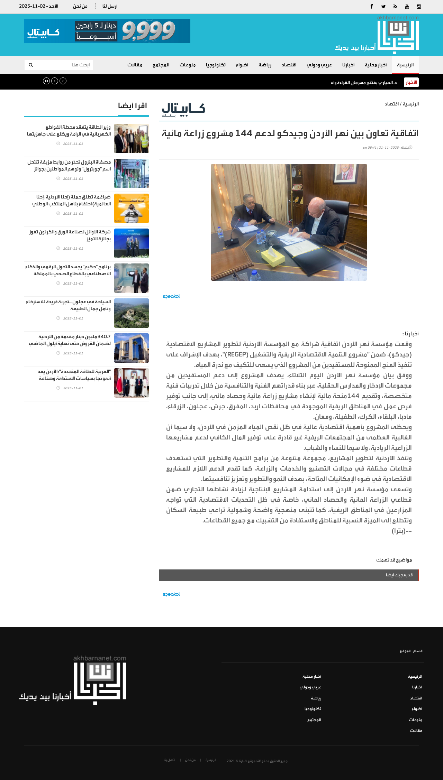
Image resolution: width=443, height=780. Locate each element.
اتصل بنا (169, 760)
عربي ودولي (319, 65)
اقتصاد (289, 65)
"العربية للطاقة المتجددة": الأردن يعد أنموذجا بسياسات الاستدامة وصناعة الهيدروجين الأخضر (74, 378)
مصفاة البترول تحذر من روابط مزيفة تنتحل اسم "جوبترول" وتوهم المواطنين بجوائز (69, 165)
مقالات (134, 65)
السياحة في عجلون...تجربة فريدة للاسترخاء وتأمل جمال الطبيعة (68, 305)
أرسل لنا (109, 6)
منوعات (188, 65)
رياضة (265, 65)
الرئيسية (405, 65)
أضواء (242, 65)
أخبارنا (348, 65)
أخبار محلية (376, 65)
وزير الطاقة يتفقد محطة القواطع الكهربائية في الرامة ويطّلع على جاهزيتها (69, 130)
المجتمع (161, 65)
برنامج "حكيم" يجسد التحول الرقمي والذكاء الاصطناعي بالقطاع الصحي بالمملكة (68, 270)
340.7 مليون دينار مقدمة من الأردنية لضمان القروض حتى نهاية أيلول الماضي (70, 340)
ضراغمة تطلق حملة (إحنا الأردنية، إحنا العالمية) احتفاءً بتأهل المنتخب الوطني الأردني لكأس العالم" (71, 204)
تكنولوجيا (216, 65)
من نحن (80, 6)
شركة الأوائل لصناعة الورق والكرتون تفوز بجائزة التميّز (70, 235)
